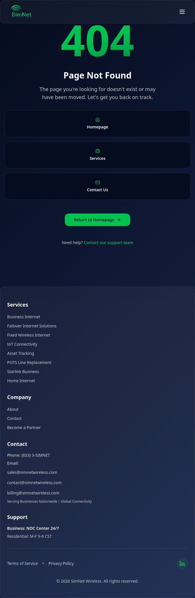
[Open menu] (182, 11)
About (13, 409)
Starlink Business (23, 371)
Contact (14, 418)
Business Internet (23, 316)
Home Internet (21, 380)
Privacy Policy (61, 563)
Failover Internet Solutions (32, 326)
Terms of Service (22, 563)
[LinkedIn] (182, 563)
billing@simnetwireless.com (33, 493)
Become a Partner (24, 427)
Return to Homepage (97, 219)
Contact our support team (108, 242)
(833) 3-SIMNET (35, 455)
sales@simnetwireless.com (32, 472)
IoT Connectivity (22, 344)
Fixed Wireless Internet (28, 335)
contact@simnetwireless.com (34, 482)
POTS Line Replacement (29, 362)
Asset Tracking (20, 353)
